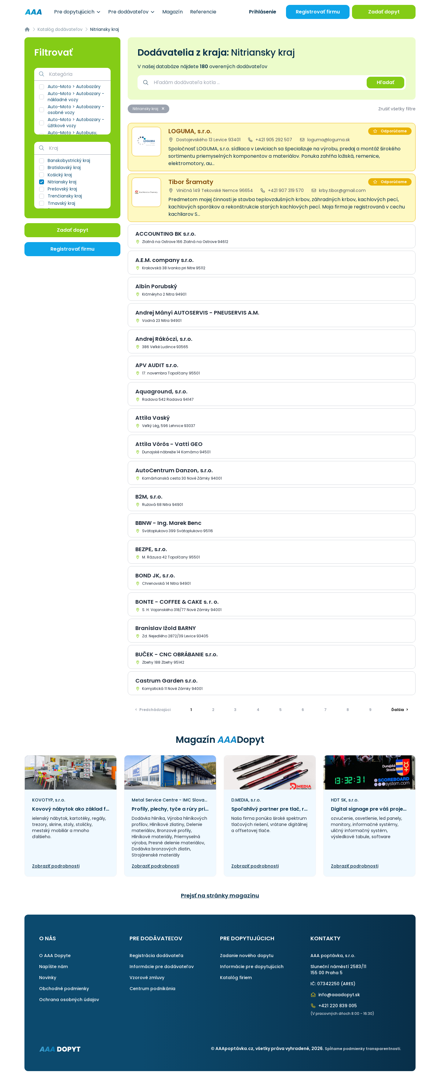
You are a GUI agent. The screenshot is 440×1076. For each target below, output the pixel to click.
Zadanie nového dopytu (246, 956)
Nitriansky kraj (148, 108)
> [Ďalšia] (399, 709)
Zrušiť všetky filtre (397, 109)
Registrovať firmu (318, 11)
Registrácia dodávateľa (156, 956)
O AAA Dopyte (55, 956)
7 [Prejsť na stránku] (325, 709)
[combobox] (257, 82)
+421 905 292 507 (270, 140)
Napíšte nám (53, 967)
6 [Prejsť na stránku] (303, 709)
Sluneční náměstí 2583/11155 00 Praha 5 (338, 970)
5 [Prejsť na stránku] (280, 709)
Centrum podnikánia (152, 989)
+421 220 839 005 (333, 1006)
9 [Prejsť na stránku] (370, 709)
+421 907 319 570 (282, 190)
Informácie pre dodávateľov (162, 967)
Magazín (172, 11)
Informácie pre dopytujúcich (252, 967)
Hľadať (385, 82)
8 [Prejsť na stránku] (347, 709)
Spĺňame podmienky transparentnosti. (363, 1048)
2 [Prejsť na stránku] (213, 709)
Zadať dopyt (384, 11)
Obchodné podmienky (64, 989)
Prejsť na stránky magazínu (220, 895)
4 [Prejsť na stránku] (258, 709)
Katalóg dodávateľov (60, 29)
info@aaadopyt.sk (335, 995)
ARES (348, 984)
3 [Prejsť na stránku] (235, 709)
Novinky (47, 978)
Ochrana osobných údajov (69, 1000)
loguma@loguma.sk (324, 140)
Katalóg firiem (236, 978)
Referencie (203, 11)
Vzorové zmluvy (147, 978)
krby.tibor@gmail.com (338, 190)
